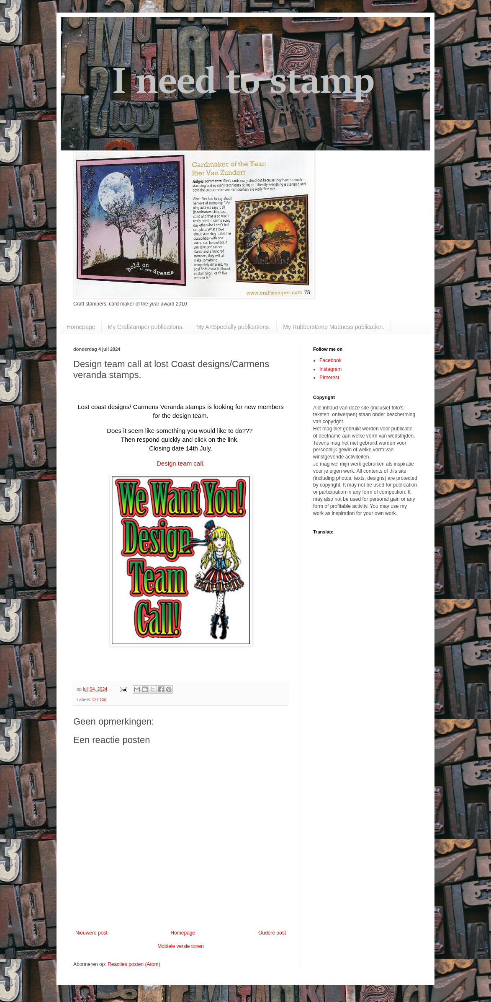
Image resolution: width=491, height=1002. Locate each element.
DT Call (100, 699)
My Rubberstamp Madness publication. (333, 327)
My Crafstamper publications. (146, 327)
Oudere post (272, 933)
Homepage (81, 327)
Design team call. (181, 463)
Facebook (330, 360)
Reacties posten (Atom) (134, 964)
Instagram (330, 369)
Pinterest (329, 378)
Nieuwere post (91, 933)
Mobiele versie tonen (180, 946)
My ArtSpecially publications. (233, 327)
